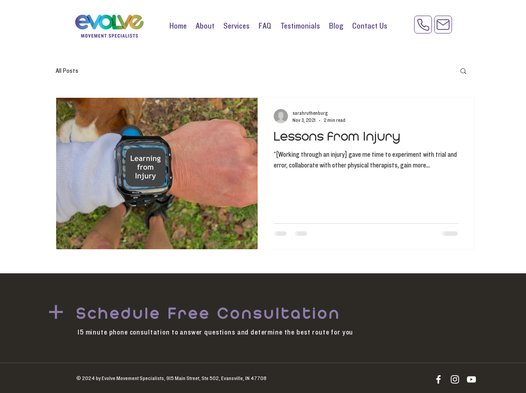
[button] (463, 71)
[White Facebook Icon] (438, 379)
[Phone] (423, 24)
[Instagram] (454, 379)
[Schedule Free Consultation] (210, 314)
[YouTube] (471, 379)
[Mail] (443, 24)
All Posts (67, 71)
